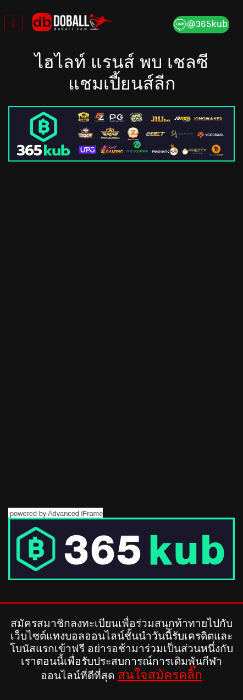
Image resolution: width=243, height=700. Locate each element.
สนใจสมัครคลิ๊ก (160, 675)
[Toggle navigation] (13, 23)
